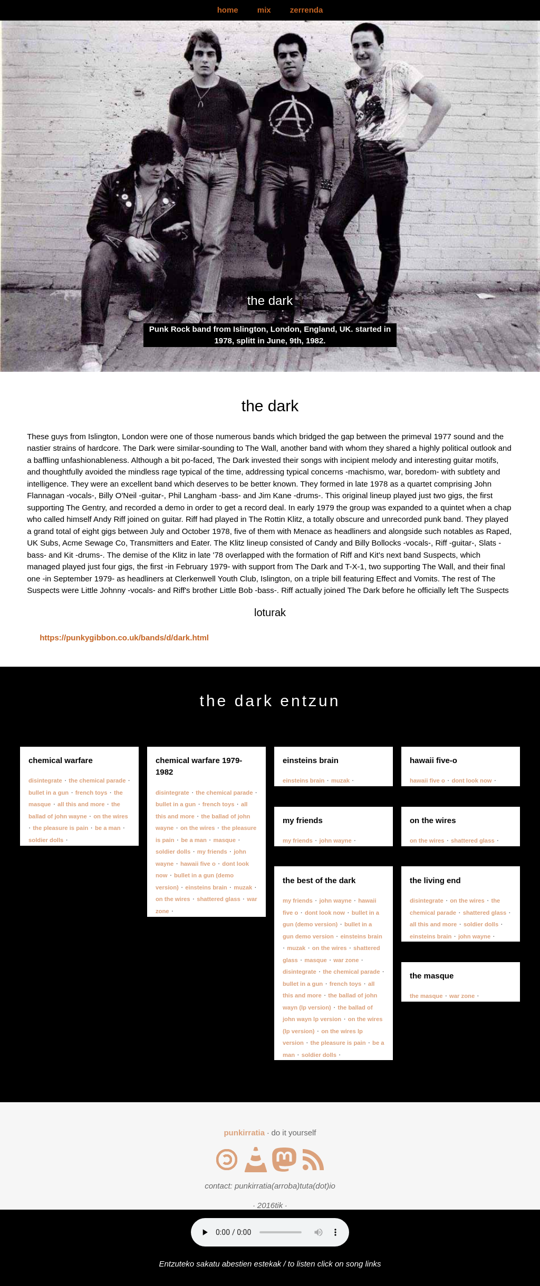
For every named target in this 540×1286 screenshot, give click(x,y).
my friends (212, 851)
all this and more (80, 804)
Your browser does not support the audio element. (270, 1232)
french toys (91, 792)
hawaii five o (198, 863)
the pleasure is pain (60, 828)
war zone (346, 960)
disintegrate (45, 780)
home (227, 9)
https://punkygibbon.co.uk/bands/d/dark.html (124, 637)
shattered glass (218, 899)
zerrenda (306, 9)
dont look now (471, 780)
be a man (108, 828)
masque (224, 840)
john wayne (335, 840)
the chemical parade (97, 780)
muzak (243, 887)
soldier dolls (45, 840)
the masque (426, 996)
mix (264, 9)
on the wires (110, 816)
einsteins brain (206, 887)
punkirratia (244, 1132)
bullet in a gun (48, 792)
